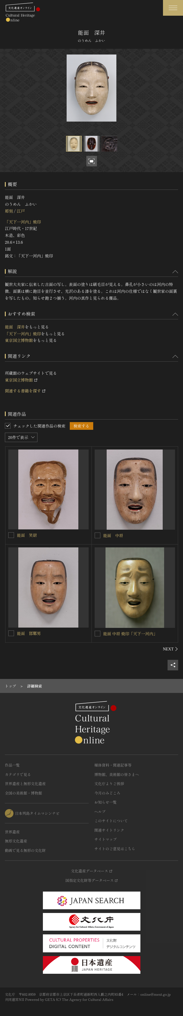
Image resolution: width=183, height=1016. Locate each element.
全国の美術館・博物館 (23, 793)
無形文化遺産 (16, 841)
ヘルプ (100, 811)
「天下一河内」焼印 (23, 222)
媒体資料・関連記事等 (113, 765)
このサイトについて (111, 820)
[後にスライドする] (170, 649)
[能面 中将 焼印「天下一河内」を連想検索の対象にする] (97, 633)
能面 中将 (113, 535)
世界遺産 (12, 831)
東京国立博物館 (19, 340)
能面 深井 (15, 327)
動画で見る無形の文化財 (25, 850)
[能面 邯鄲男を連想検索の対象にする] (11, 633)
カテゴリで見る (18, 774)
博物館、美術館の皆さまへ (116, 774)
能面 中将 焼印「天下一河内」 (130, 633)
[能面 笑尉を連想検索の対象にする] (11, 535)
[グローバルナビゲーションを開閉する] (173, 8)
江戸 (21, 211)
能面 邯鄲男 (29, 633)
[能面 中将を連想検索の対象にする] (97, 535)
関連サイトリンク (109, 830)
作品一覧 (12, 765)
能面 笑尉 (27, 535)
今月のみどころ (107, 793)
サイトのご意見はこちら (114, 848)
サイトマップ (105, 839)
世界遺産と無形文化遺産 (25, 783)
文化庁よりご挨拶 (109, 783)
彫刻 (9, 211)
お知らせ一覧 (105, 802)
